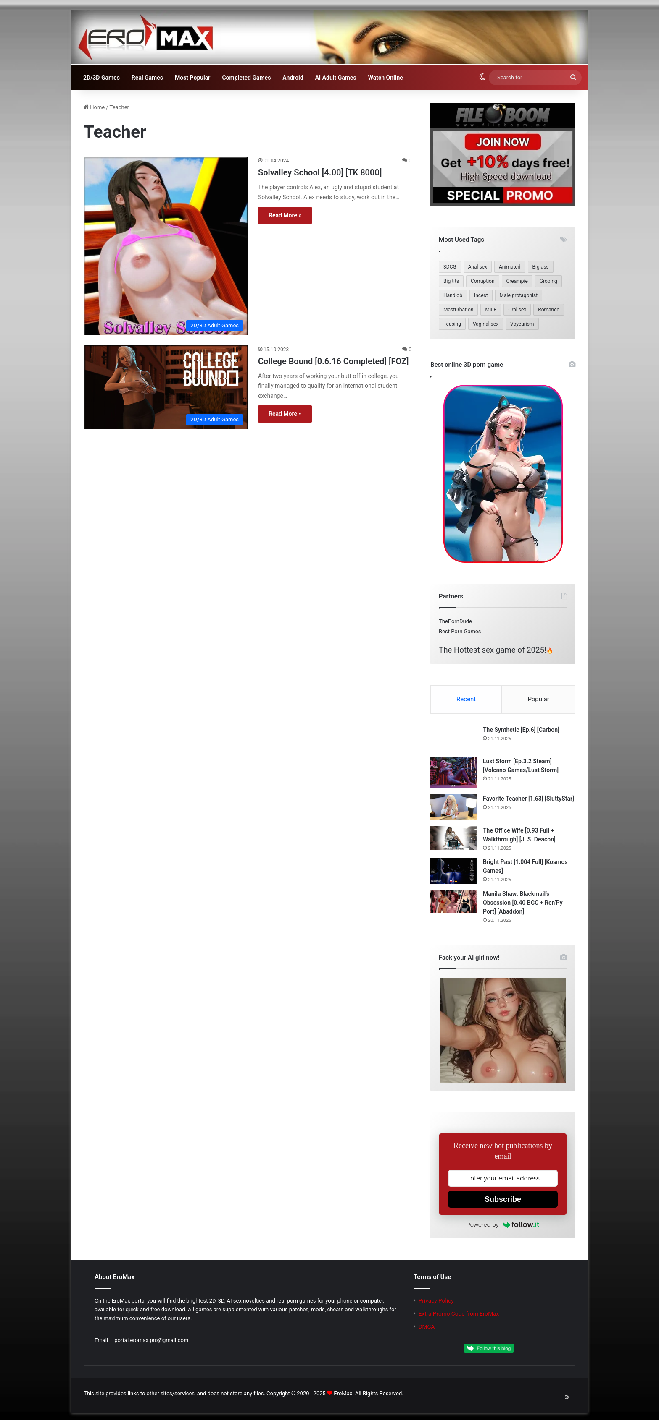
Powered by (503, 1225)
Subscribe (503, 1200)
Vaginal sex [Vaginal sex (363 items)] (485, 324)
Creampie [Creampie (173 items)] (517, 281)
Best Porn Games (460, 631)
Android (292, 77)
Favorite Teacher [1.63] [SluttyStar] (528, 799)
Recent (466, 699)
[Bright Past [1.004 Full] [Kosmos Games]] (453, 872)
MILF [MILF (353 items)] (490, 310)
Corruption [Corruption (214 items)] (482, 281)
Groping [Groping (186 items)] (548, 281)
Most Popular (192, 77)
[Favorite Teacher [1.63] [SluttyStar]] (453, 808)
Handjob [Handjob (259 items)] (452, 295)
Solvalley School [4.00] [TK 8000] (320, 172)
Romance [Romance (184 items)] (548, 310)
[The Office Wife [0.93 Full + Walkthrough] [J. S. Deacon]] (453, 839)
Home (94, 107)
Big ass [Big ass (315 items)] (540, 267)
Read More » (285, 215)
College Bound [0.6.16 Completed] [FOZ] (333, 361)
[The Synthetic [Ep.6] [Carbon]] (453, 739)
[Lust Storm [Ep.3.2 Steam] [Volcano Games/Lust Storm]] (453, 773)
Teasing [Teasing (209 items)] (452, 324)
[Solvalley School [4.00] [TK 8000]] (166, 246)
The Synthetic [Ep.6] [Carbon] (521, 730)
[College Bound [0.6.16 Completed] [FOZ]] (166, 387)
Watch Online (385, 77)
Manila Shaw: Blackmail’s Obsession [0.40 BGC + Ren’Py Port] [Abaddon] (523, 903)
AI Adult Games (335, 77)
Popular (538, 699)
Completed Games (246, 77)
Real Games (147, 77)
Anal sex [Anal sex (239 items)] (477, 267)
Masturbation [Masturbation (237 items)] (458, 310)
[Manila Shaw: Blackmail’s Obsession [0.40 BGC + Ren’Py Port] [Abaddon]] (453, 902)
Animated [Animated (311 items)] (509, 267)
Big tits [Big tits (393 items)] (451, 281)
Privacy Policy (436, 1301)
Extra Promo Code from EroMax (459, 1314)
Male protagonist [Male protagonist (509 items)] (519, 295)
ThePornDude (455, 621)
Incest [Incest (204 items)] (481, 295)
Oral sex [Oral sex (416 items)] (517, 310)
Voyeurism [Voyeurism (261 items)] (522, 324)
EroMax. (343, 1394)
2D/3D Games (101, 77)
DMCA (427, 1327)
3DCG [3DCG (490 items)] (449, 267)
